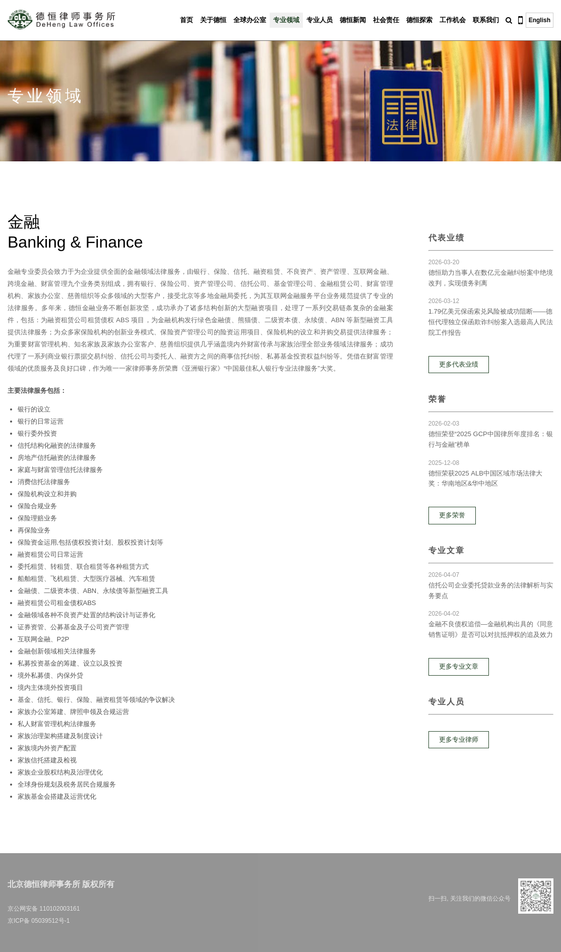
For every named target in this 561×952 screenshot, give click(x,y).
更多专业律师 (458, 739)
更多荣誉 (452, 515)
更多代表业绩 (458, 364)
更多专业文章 (458, 666)
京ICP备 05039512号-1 (39, 920)
